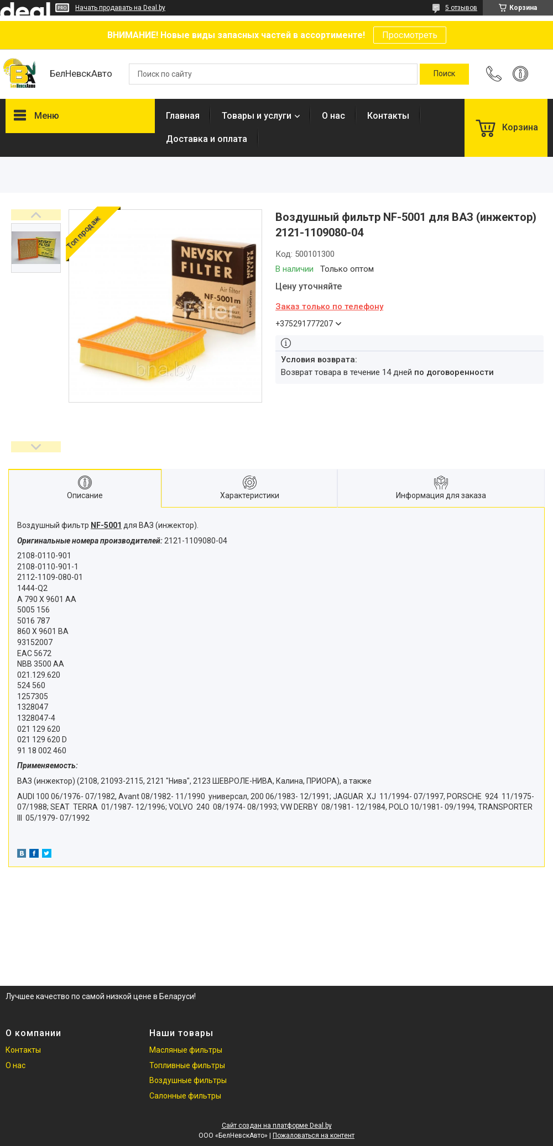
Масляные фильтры (185, 1049)
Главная (183, 115)
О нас (333, 115)
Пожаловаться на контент (313, 1135)
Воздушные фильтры (188, 1080)
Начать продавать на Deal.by (120, 8)
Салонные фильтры (185, 1095)
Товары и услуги (256, 115)
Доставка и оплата (206, 139)
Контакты (388, 115)
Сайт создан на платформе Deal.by (277, 1125)
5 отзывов (461, 8)
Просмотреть (409, 35)
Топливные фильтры (187, 1065)
